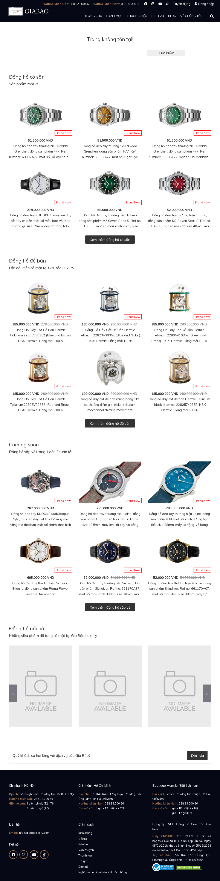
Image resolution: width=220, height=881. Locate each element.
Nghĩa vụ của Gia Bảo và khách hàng (102, 872)
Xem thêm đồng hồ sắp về (110, 607)
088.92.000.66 (43, 798)
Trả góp (83, 861)
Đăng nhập (206, 4)
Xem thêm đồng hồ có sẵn (110, 239)
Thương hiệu (137, 16)
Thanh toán (85, 855)
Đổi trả (82, 838)
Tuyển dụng (181, 4)
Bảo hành (84, 844)
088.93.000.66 (114, 803)
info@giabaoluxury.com (33, 832)
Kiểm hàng (85, 833)
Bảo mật (83, 866)
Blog (172, 16)
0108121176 (185, 836)
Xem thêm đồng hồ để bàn (110, 423)
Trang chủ (93, 16)
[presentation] (13, 693)
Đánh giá (197, 755)
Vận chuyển (86, 850)
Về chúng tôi (190, 16)
